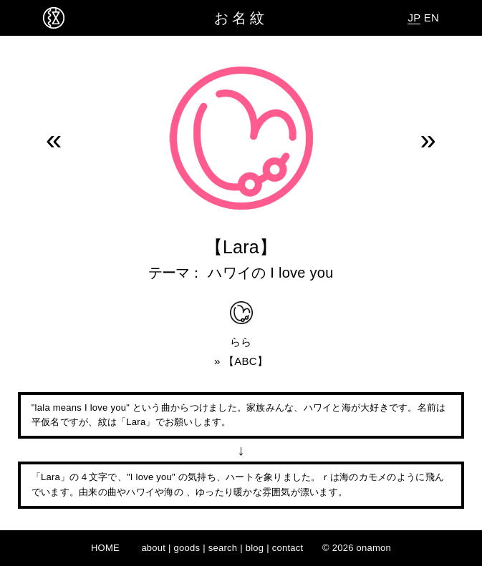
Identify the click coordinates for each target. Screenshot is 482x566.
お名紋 (241, 18)
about (153, 547)
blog (255, 547)
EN (431, 17)
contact (288, 547)
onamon (374, 547)
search (223, 547)
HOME (105, 547)
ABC (245, 361)
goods (187, 547)
